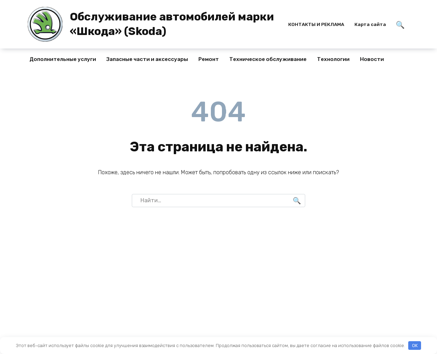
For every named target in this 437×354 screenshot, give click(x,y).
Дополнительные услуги (62, 59)
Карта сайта (370, 24)
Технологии (333, 59)
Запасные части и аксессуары (147, 59)
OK (415, 345)
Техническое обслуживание (268, 59)
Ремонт (208, 59)
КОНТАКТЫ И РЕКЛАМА (316, 24)
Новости (372, 59)
